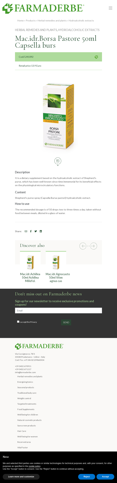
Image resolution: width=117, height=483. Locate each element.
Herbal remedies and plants (52, 20)
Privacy (33, 322)
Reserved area (24, 442)
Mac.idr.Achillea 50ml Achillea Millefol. (30, 277)
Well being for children (27, 414)
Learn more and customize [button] (21, 476)
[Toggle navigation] (111, 8)
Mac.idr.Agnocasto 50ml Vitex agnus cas (58, 277)
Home (20, 20)
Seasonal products (25, 387)
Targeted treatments (26, 404)
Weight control (24, 398)
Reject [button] (87, 476)
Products (31, 20)
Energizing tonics (25, 382)
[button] (83, 246)
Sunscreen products (26, 425)
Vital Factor (22, 447)
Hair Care (21, 431)
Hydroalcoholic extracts (81, 20)
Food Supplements (25, 409)
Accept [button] (105, 476)
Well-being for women (27, 436)
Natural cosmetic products (29, 420)
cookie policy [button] (34, 466)
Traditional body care (26, 393)
